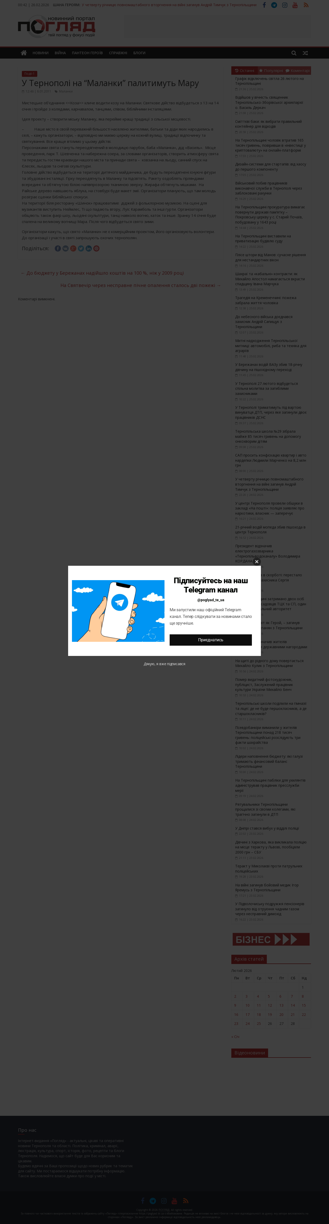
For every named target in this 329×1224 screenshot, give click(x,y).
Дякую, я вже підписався (164, 663)
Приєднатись (210, 639)
